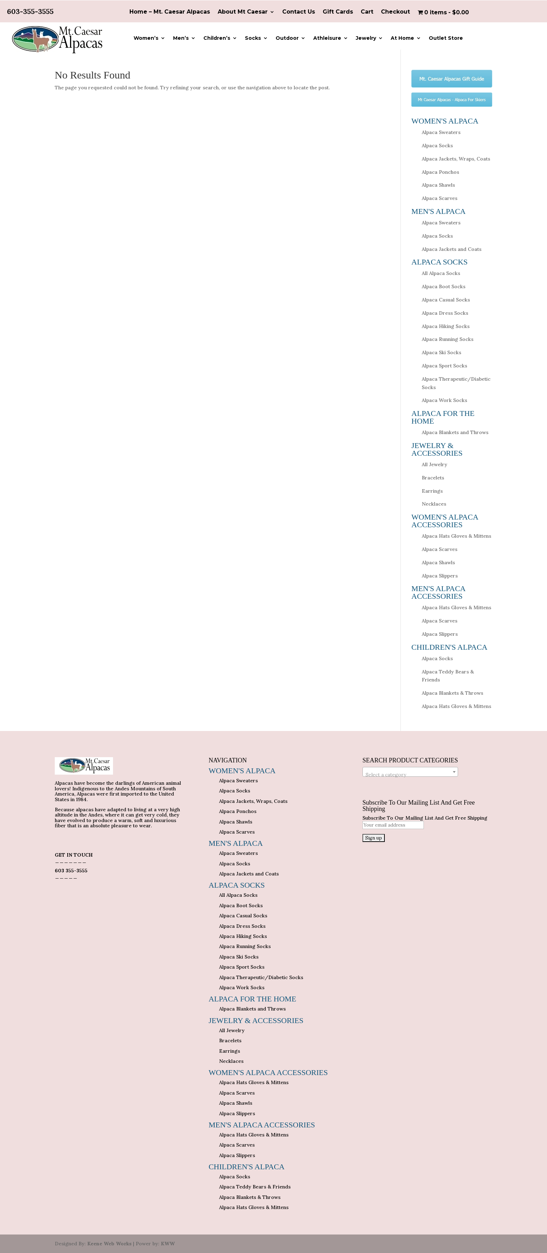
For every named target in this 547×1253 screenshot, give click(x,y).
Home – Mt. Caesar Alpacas (169, 12)
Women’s (146, 38)
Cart (367, 12)
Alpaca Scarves (439, 198)
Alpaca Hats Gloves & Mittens (456, 536)
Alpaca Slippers (440, 576)
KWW (168, 1243)
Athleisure (327, 38)
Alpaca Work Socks (444, 400)
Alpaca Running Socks (447, 339)
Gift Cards (338, 12)
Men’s (181, 38)
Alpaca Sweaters (441, 132)
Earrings (432, 491)
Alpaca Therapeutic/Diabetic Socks (261, 977)
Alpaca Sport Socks (444, 366)
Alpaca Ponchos (440, 172)
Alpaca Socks (437, 145)
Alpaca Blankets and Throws (455, 432)
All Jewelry (434, 464)
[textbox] (410, 774)
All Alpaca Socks (441, 273)
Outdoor (287, 38)
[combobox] (410, 772)
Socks (253, 38)
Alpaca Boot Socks (443, 286)
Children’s (216, 38)
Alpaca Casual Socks (446, 300)
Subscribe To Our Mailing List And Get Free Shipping (424, 818)
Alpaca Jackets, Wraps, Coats (456, 159)
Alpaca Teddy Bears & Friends (255, 1187)
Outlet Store (446, 38)
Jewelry (366, 38)
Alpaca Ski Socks (441, 352)
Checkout (395, 12)
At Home (402, 38)
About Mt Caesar (243, 12)
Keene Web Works (109, 1243)
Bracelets (433, 478)
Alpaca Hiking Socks (446, 326)
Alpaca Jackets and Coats (451, 249)
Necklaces (434, 504)
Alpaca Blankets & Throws (452, 693)
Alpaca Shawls (438, 185)
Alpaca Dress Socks (445, 313)
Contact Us (298, 12)
